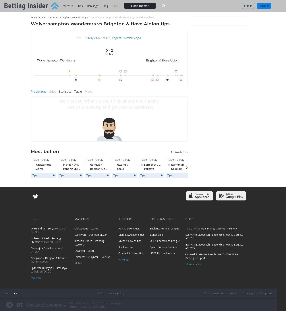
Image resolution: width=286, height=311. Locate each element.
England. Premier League (126, 38)
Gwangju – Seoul (41, 248)
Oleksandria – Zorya (43, 228)
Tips (80, 6)
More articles (193, 264)
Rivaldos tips (125, 247)
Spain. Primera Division (163, 247)
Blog (105, 6)
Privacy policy (116, 293)
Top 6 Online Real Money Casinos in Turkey (211, 228)
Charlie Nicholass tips (131, 253)
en (16, 293)
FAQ (115, 6)
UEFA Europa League (162, 253)
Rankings (92, 6)
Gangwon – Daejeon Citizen (48, 258)
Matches (68, 6)
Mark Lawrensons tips (131, 234)
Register (264, 5)
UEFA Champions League (165, 241)
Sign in (248, 5)
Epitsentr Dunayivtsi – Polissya (49, 268)
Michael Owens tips (129, 241)
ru (6, 293)
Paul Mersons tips (129, 228)
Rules (100, 293)
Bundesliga (156, 234)
